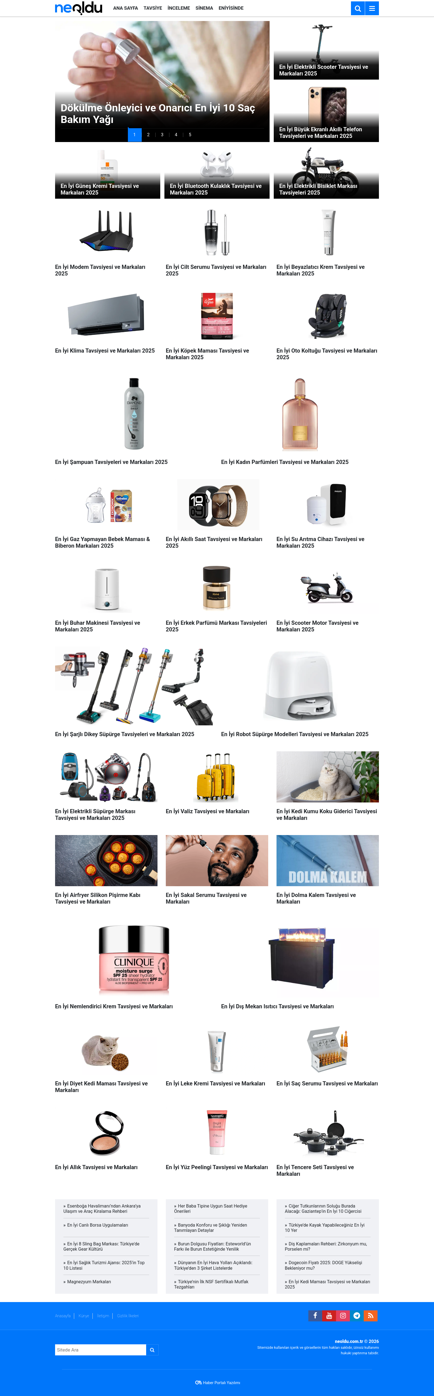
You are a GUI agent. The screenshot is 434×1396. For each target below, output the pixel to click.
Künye (84, 1316)
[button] (135, 135)
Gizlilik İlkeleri (128, 1316)
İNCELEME (179, 8)
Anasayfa (63, 1316)
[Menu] (372, 8)
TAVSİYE (153, 8)
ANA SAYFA (125, 8)
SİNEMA (204, 8)
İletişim (103, 1316)
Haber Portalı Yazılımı (221, 1383)
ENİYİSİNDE (231, 8)
